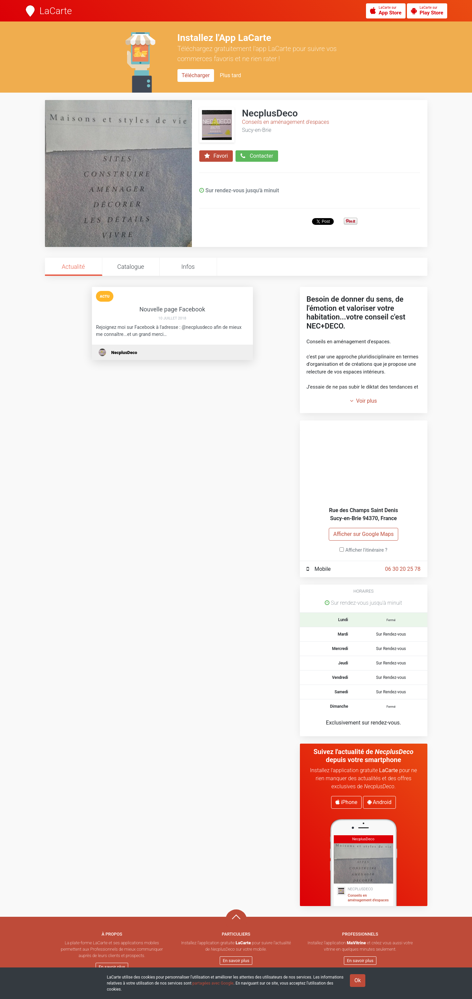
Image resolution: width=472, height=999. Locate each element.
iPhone (346, 802)
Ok (357, 980)
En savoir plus (112, 966)
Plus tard (230, 75)
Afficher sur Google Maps (363, 534)
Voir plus (363, 401)
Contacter (257, 156)
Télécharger (196, 75)
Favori (216, 156)
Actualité (73, 266)
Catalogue (130, 266)
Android (379, 802)
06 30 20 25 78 (403, 569)
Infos (188, 266)
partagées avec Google (213, 983)
